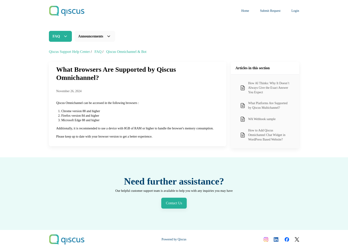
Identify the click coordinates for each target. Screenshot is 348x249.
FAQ (56, 36)
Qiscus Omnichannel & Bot (126, 52)
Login (295, 10)
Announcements (90, 36)
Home (245, 10)
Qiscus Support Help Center (69, 52)
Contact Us (174, 203)
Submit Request (270, 10)
